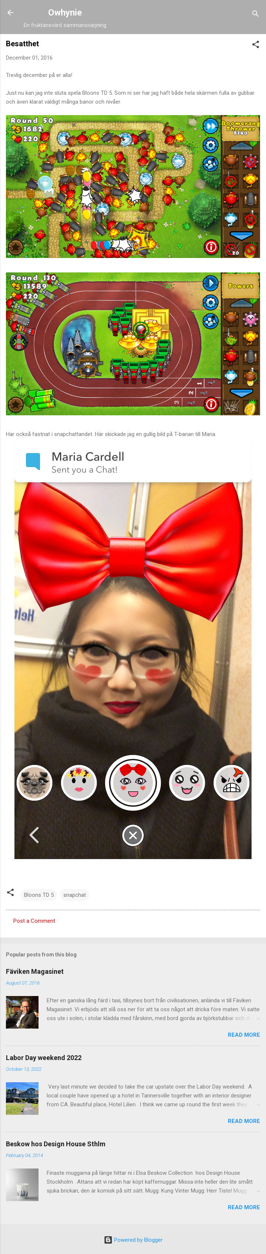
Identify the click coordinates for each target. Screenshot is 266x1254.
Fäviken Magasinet (35, 971)
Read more (244, 1035)
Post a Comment (34, 921)
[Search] (255, 15)
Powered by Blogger (133, 1240)
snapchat (74, 895)
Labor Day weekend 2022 (44, 1058)
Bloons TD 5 (39, 895)
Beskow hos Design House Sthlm (56, 1144)
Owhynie (65, 12)
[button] (255, 45)
